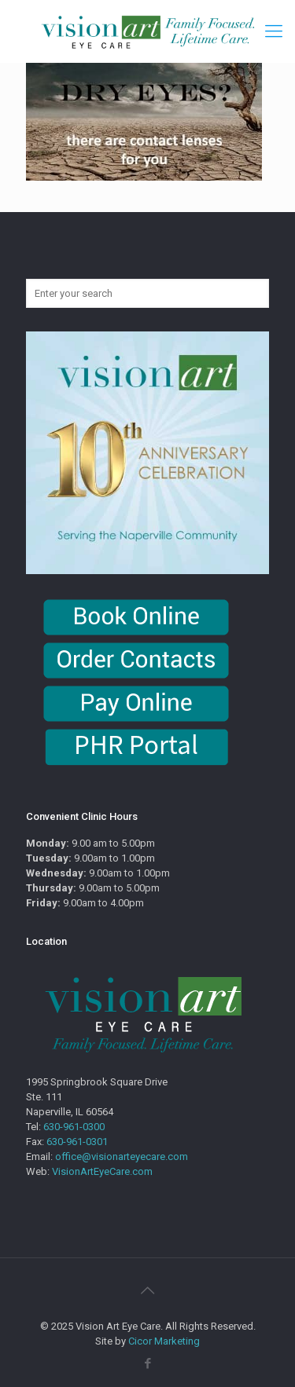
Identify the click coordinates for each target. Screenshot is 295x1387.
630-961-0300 (74, 1127)
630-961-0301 (77, 1141)
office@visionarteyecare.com (121, 1156)
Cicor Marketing (164, 1341)
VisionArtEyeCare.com (102, 1171)
